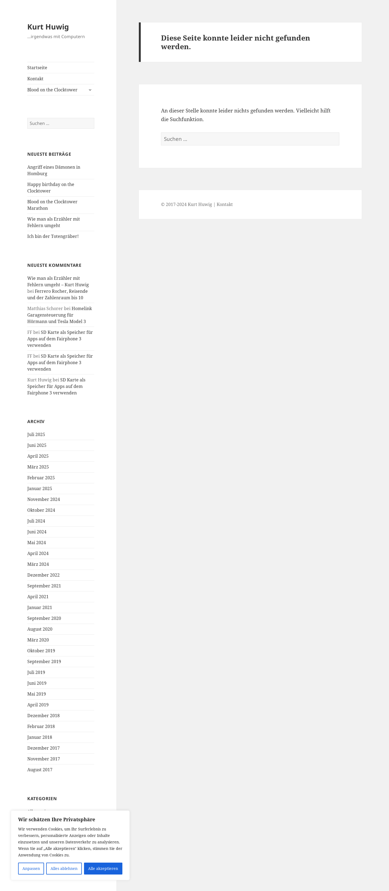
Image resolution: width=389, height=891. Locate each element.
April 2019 (38, 705)
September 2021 (44, 586)
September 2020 (44, 618)
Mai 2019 (36, 694)
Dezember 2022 (43, 575)
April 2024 (38, 553)
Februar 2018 (41, 726)
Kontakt (35, 79)
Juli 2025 (36, 434)
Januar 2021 (39, 607)
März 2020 (38, 640)
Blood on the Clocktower (52, 90)
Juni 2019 (36, 683)
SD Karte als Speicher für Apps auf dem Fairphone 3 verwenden (60, 338)
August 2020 (39, 629)
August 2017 (39, 770)
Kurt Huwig (48, 27)
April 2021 (38, 597)
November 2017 (43, 759)
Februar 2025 (41, 478)
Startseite (37, 68)
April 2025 (38, 456)
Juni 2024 (36, 532)
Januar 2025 (39, 488)
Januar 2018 (39, 737)
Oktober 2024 (41, 510)
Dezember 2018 (43, 716)
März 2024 (38, 564)
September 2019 (44, 661)
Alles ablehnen (64, 868)
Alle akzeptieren (103, 868)
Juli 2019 (36, 672)
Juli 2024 (36, 521)
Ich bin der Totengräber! (53, 236)
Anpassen (31, 868)
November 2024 (43, 499)
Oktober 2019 (41, 651)
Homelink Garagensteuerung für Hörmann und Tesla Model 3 (59, 314)
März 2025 (38, 467)
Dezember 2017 (43, 748)
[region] (70, 845)
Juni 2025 (36, 445)
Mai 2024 (36, 543)
